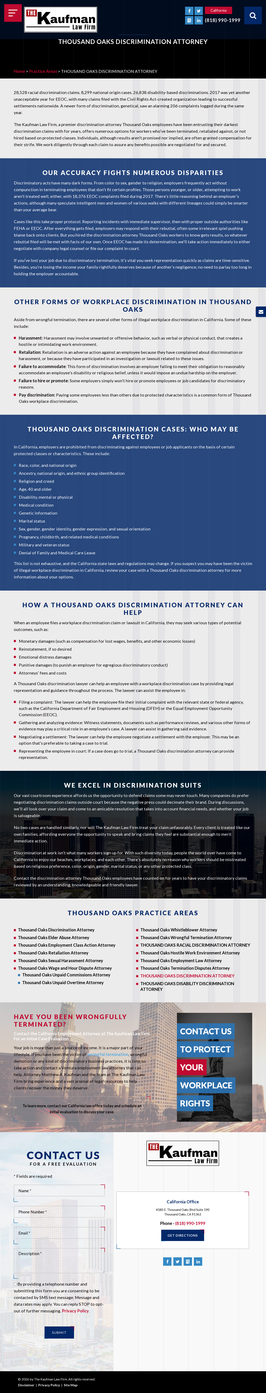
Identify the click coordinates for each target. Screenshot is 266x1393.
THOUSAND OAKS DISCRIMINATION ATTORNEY (187, 975)
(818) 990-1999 (222, 20)
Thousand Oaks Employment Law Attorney (181, 960)
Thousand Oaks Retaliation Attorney (53, 952)
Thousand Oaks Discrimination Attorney (56, 929)
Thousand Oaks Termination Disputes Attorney (185, 968)
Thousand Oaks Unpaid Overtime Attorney (63, 982)
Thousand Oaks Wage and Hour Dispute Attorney (65, 968)
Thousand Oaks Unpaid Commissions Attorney (66, 974)
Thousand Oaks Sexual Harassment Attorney (60, 960)
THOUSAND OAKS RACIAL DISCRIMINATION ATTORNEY (195, 945)
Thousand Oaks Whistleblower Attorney (178, 929)
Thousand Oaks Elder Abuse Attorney (53, 937)
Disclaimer (26, 1385)
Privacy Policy (75, 1310)
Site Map (71, 1385)
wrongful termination (107, 1054)
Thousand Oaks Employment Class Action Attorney (66, 945)
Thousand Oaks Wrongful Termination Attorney (186, 937)
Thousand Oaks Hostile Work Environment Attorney (190, 952)
